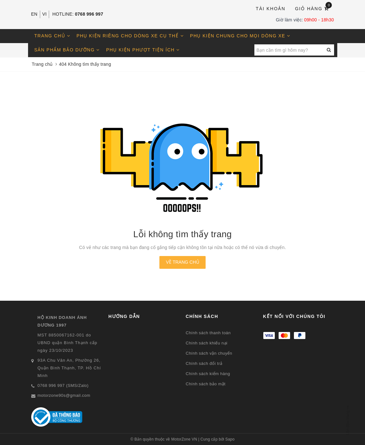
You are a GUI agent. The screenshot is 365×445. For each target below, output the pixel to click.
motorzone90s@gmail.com (64, 395)
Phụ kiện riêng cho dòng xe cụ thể (130, 35)
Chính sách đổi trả (204, 363)
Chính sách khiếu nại (207, 343)
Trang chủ (52, 35)
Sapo (230, 439)
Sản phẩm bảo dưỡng (67, 49)
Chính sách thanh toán (208, 332)
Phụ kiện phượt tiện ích (143, 49)
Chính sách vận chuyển (209, 353)
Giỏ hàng (313, 8)
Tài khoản (270, 8)
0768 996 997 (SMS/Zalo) (63, 385)
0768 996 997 (89, 14)
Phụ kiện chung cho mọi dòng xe (240, 35)
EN (34, 14)
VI (44, 14)
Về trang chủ (182, 262)
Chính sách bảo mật (206, 383)
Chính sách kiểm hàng (208, 373)
